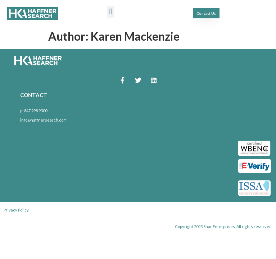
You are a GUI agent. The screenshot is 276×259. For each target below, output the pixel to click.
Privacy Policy (16, 210)
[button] (110, 12)
